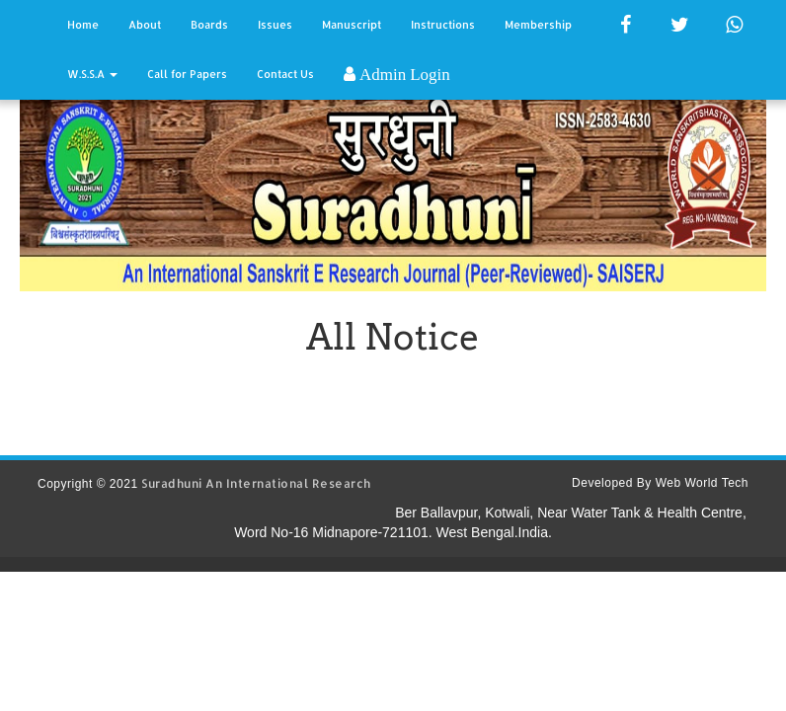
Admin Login (402, 73)
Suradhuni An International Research (256, 483)
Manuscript (351, 25)
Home (83, 25)
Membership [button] (538, 25)
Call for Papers (187, 74)
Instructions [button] (443, 25)
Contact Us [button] (285, 74)
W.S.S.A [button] (92, 74)
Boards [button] (209, 25)
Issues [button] (275, 25)
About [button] (144, 25)
